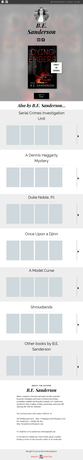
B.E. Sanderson (41, 28)
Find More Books (58, 2)
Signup (69, 2)
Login (77, 2)
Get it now (41, 96)
